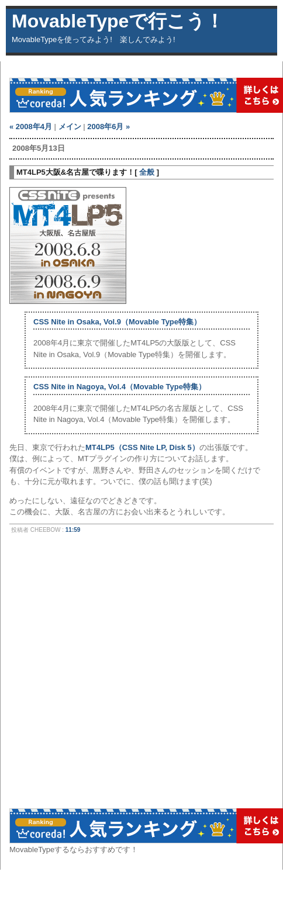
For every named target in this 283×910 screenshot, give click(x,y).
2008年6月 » (108, 126)
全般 (146, 172)
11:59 (73, 530)
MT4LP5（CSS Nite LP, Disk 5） (142, 447)
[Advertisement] (125, 676)
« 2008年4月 (30, 126)
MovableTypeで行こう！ (118, 21)
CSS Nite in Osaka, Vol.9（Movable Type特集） (117, 321)
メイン (69, 126)
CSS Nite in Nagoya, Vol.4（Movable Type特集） (119, 386)
